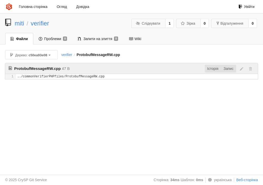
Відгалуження (230, 23)
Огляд (62, 7)
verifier (40, 23)
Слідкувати (148, 23)
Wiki (135, 39)
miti (19, 23)
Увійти (246, 7)
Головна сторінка (33, 7)
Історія (212, 69)
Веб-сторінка (247, 180)
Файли (19, 39)
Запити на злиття (98, 38)
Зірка (188, 23)
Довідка (82, 7)
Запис (229, 69)
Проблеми (53, 38)
